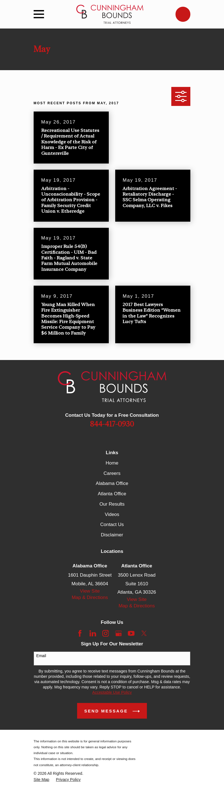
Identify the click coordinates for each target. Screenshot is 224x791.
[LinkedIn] (92, 633)
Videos (112, 514)
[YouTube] (131, 633)
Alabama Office (112, 483)
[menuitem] (41, 779)
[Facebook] (80, 633)
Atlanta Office (112, 493)
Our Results (112, 504)
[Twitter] (144, 633)
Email (41, 655)
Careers (111, 473)
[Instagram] (105, 633)
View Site (90, 591)
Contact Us (112, 524)
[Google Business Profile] (118, 633)
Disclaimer (112, 534)
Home (112, 463)
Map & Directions (90, 597)
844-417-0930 (112, 424)
